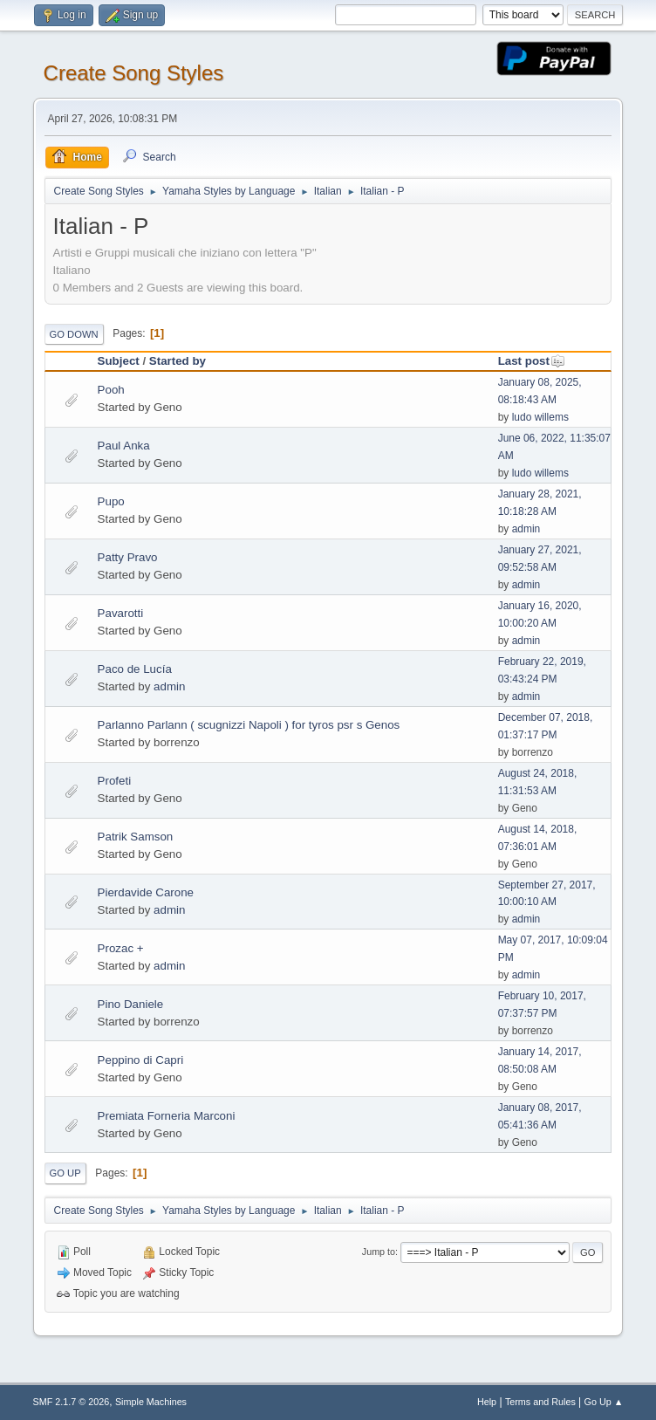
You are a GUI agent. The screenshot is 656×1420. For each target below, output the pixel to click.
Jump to (378, 1251)
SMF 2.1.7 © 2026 (71, 1401)
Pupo (111, 501)
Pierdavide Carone (146, 892)
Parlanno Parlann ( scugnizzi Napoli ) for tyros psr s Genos (249, 724)
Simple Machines (151, 1401)
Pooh (111, 389)
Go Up (65, 1173)
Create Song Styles (134, 73)
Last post (531, 360)
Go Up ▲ (604, 1401)
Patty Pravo (128, 557)
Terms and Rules (540, 1401)
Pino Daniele (131, 1004)
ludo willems (540, 417)
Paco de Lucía (135, 669)
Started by (177, 360)
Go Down (74, 334)
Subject (119, 360)
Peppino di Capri (141, 1060)
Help (486, 1401)
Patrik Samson (136, 836)
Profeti (115, 780)
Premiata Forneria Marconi (167, 1115)
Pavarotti (121, 613)
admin (526, 529)
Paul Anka (124, 445)
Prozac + (121, 948)
